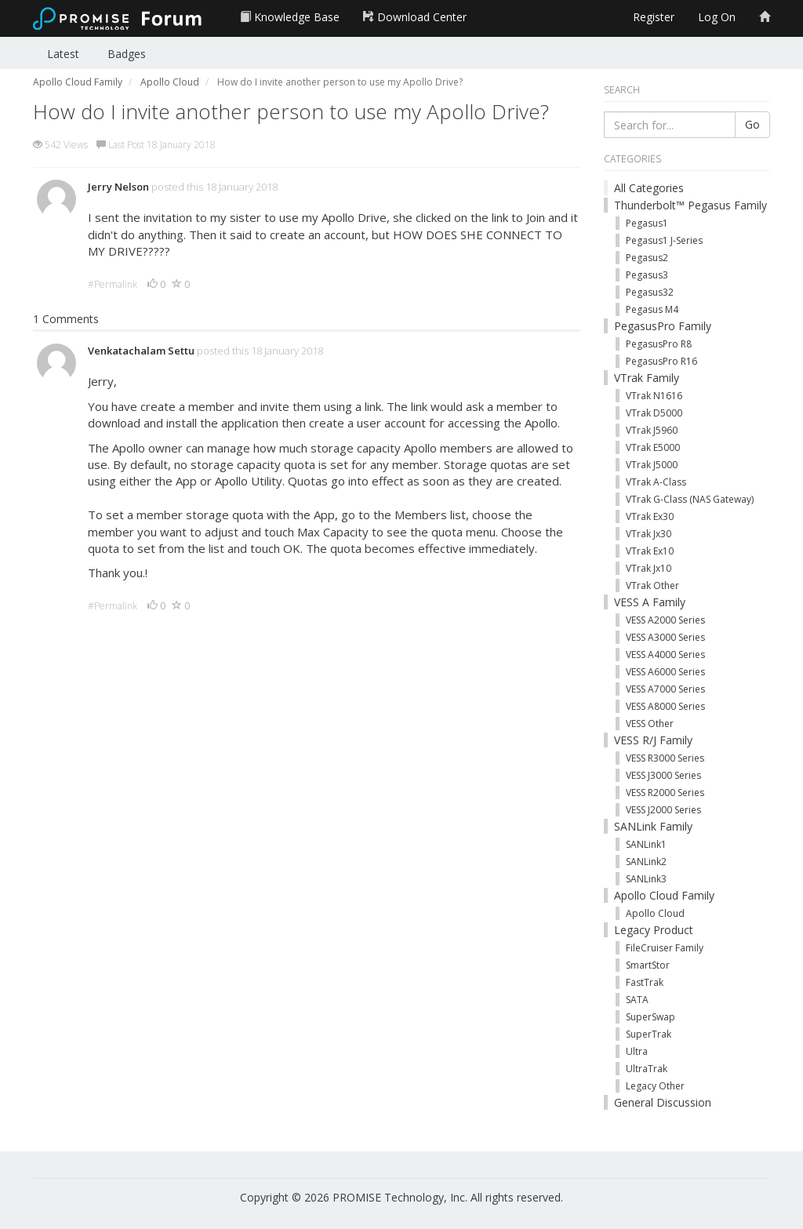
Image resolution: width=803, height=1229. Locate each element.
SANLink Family (653, 826)
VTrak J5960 (652, 430)
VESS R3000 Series (665, 758)
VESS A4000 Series (665, 654)
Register (653, 16)
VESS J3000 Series (663, 775)
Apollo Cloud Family (664, 895)
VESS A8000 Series (665, 706)
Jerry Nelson (118, 187)
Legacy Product (653, 929)
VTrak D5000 (654, 413)
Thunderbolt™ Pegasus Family (690, 205)
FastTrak (644, 982)
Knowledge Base (290, 16)
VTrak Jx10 (648, 568)
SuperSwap (650, 1017)
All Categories (649, 187)
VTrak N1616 (654, 395)
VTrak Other (652, 585)
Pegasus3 (647, 275)
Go (752, 124)
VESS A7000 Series (665, 689)
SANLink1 (646, 844)
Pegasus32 (650, 292)
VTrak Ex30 (650, 516)
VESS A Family (649, 602)
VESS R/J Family (653, 740)
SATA (637, 999)
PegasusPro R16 (661, 361)
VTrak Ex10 (650, 551)
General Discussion (662, 1102)
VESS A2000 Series (665, 620)
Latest (63, 53)
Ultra (637, 1051)
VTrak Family (646, 377)
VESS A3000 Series (665, 637)
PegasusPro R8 (659, 344)
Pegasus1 (647, 223)
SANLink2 (646, 861)
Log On (717, 16)
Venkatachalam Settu (141, 351)
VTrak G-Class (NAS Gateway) (690, 499)
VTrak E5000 (653, 447)
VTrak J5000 (652, 464)
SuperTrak (648, 1034)
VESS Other (650, 723)
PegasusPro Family (662, 325)
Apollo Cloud (655, 913)
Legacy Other (655, 1086)
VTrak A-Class (656, 482)
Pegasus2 (647, 257)
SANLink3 (646, 878)
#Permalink (112, 284)
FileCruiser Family (664, 947)
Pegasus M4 (652, 309)
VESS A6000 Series (665, 671)
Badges (126, 53)
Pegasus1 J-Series (664, 240)
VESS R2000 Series (665, 792)
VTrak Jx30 (648, 533)
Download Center (415, 16)
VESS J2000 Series (663, 809)
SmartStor (648, 965)
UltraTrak (646, 1068)
